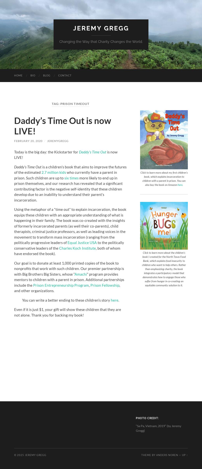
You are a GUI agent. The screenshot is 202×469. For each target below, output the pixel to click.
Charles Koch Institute (77, 248)
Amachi (81, 274)
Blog (46, 75)
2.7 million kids (54, 172)
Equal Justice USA (82, 242)
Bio (32, 75)
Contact (65, 75)
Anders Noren (167, 455)
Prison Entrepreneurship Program (61, 285)
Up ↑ (185, 455)
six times (71, 178)
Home (18, 75)
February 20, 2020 (28, 141)
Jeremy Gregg (101, 28)
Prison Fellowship (104, 285)
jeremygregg (57, 141)
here (114, 300)
